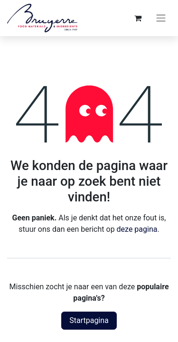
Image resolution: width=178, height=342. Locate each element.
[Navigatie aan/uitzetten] (161, 18)
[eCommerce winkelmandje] (137, 18)
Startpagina (89, 320)
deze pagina (137, 229)
